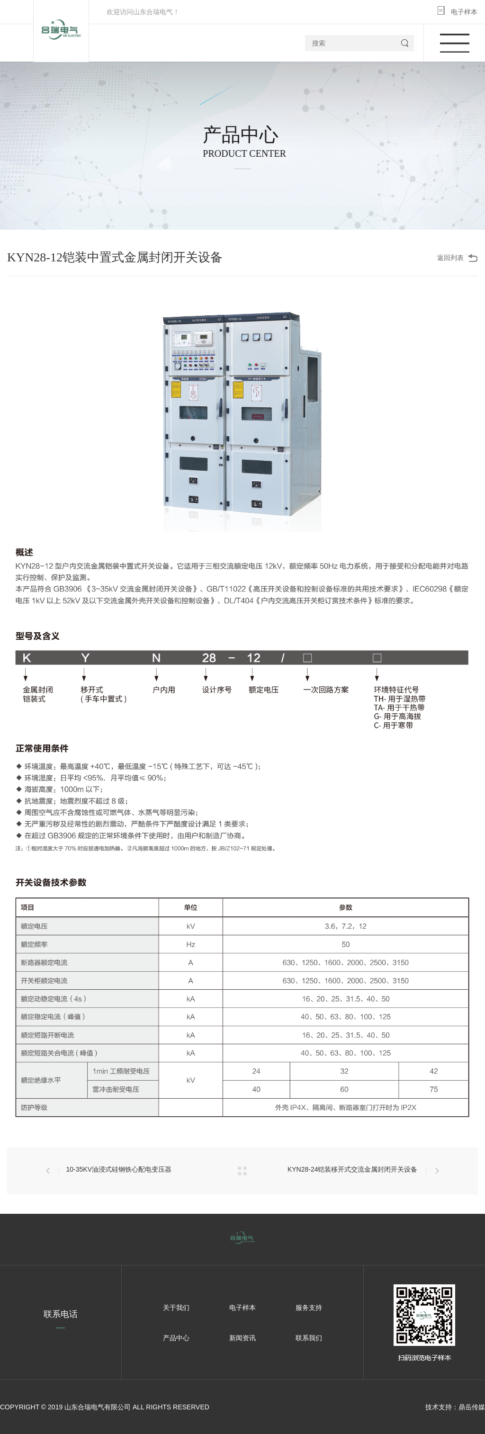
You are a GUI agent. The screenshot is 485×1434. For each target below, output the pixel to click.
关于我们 (176, 1307)
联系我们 (309, 1338)
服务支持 (309, 1307)
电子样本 (464, 12)
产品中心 (176, 1338)
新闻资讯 (242, 1338)
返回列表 (450, 257)
